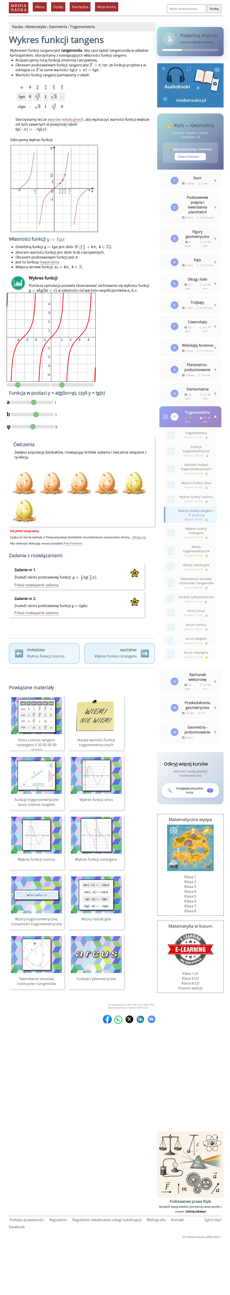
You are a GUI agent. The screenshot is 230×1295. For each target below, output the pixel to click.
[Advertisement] (190, 1118)
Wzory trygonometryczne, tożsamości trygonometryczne (36, 924)
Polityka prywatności (27, 1273)
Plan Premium (73, 543)
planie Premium (202, 42)
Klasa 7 (190, 960)
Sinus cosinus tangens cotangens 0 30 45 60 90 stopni (36, 747)
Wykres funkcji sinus (96, 802)
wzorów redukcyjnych (65, 119)
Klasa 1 (190, 930)
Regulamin (58, 1273)
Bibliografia (156, 1273)
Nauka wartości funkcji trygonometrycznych (96, 745)
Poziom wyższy (190, 1042)
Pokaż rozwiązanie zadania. (36, 584)
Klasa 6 (190, 955)
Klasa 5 (190, 950)
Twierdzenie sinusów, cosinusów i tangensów (36, 984)
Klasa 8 (190, 964)
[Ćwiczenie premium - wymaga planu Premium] (134, 482)
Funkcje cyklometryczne (96, 982)
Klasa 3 (190, 940)
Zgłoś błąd (212, 1273)
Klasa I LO (190, 1027)
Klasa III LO (190, 1037)
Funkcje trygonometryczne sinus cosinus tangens (36, 805)
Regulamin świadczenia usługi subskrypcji (106, 1273)
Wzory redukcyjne (96, 922)
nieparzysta (49, 262)
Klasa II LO (190, 1032)
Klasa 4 (190, 945)
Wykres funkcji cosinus (36, 862)
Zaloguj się (139, 537)
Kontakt (177, 1273)
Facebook (17, 1280)
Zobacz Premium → (190, 157)
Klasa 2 (190, 935)
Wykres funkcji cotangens (96, 862)
